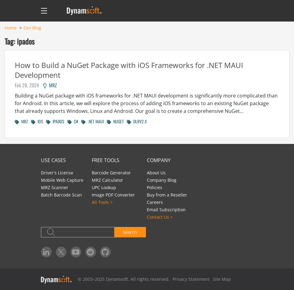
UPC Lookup (104, 187)
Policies (154, 187)
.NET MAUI (92, 121)
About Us (156, 173)
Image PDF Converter (113, 195)
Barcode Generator (111, 173)
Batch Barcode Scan (61, 195)
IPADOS (55, 121)
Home (11, 28)
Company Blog (161, 180)
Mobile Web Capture (62, 180)
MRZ (50, 85)
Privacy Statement (191, 279)
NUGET (115, 121)
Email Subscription (166, 210)
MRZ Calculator (107, 180)
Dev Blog (32, 28)
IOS (37, 121)
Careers (155, 202)
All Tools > (102, 202)
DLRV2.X (137, 121)
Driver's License (57, 173)
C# (72, 121)
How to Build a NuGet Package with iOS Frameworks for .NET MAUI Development (129, 70)
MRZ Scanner (54, 187)
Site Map (222, 279)
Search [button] (130, 232)
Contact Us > (160, 217)
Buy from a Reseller (167, 195)
